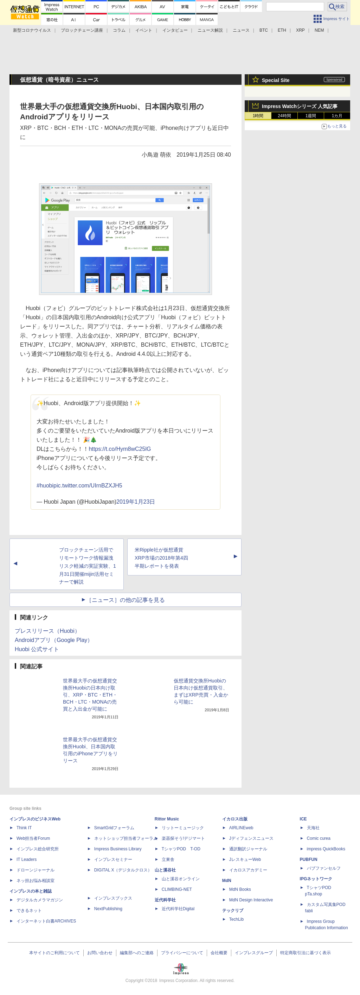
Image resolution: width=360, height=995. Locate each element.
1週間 (311, 115)
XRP (300, 30)
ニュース (241, 30)
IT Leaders (27, 859)
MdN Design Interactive (251, 900)
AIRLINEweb (241, 827)
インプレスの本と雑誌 (30, 891)
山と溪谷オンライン (181, 878)
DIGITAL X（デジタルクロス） (123, 870)
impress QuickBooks (326, 848)
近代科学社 (165, 900)
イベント (143, 30)
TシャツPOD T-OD (181, 848)
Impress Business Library (118, 848)
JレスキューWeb (245, 859)
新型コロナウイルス (32, 30)
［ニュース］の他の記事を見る (125, 600)
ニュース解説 (210, 30)
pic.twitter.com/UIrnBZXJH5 (87, 486)
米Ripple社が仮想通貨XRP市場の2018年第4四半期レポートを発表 (161, 558)
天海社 (313, 827)
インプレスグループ (254, 952)
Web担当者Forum (33, 838)
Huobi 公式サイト (37, 649)
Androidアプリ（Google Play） (54, 640)
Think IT (24, 827)
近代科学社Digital (178, 908)
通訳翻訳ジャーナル (248, 848)
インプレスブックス (113, 898)
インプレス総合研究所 (38, 848)
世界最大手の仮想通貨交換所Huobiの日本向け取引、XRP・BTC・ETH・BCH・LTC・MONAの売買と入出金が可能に (90, 695)
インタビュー (175, 30)
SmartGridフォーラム (114, 827)
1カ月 (337, 115)
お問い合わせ (99, 952)
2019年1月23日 (135, 502)
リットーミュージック (183, 827)
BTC (263, 30)
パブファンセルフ (324, 868)
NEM (319, 30)
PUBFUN (308, 859)
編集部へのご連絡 (137, 952)
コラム (119, 30)
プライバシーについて (182, 952)
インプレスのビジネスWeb (34, 819)
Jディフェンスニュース (251, 838)
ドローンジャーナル (35, 870)
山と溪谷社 (165, 870)
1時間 (258, 115)
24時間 (284, 115)
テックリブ (232, 910)
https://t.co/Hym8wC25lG (120, 449)
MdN (226, 880)
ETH (282, 30)
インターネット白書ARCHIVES (46, 921)
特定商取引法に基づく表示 (305, 952)
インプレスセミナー (113, 859)
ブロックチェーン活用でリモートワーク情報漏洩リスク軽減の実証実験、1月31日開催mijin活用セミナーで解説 (87, 566)
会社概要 (219, 952)
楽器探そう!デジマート (183, 838)
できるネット (29, 910)
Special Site (276, 80)
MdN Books (240, 889)
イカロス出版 (235, 819)
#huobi (45, 486)
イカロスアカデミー (248, 870)
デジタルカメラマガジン (40, 900)
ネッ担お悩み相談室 (35, 880)
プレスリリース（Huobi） (47, 631)
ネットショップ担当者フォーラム (126, 838)
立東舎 (168, 859)
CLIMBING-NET (177, 889)
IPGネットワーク (316, 878)
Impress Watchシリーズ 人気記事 (300, 106)
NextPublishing (108, 908)
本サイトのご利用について (54, 952)
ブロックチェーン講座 (82, 30)
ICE (303, 819)
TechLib (236, 919)
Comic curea (318, 838)
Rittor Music (167, 819)
